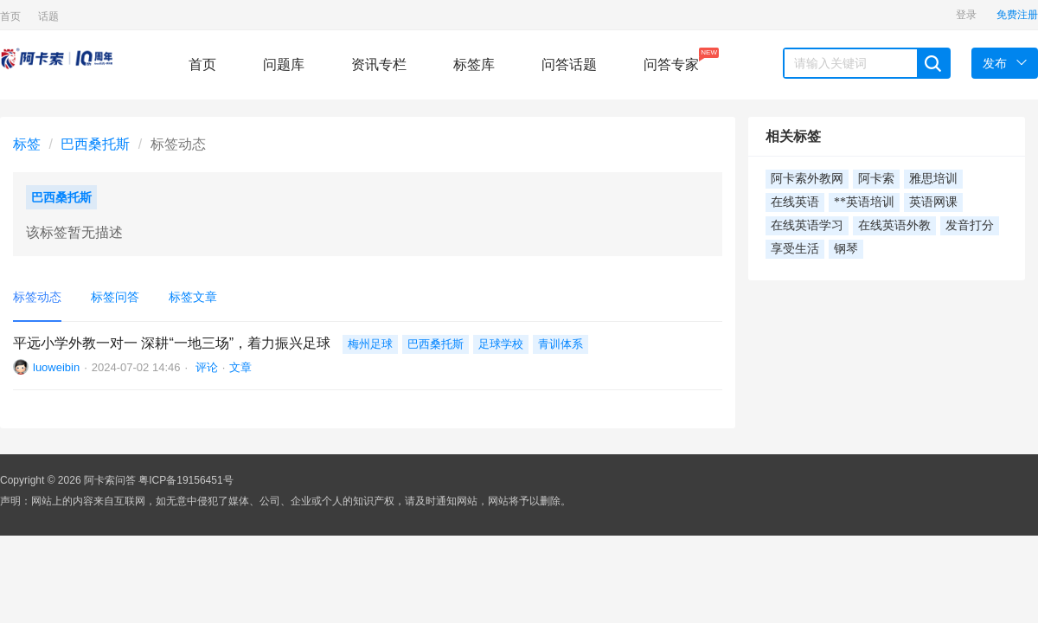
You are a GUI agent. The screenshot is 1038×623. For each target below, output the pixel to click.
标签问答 (115, 297)
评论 (205, 367)
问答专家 (671, 60)
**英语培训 (864, 202)
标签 (27, 144)
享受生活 (795, 248)
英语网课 (933, 202)
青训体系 (560, 343)
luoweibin (56, 367)
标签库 (474, 64)
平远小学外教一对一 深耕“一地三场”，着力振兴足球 (171, 343)
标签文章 (193, 297)
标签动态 (37, 297)
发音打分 (969, 225)
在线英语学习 (807, 225)
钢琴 (846, 248)
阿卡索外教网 (807, 178)
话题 (48, 16)
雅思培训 (933, 178)
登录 (966, 15)
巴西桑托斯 (95, 144)
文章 (240, 367)
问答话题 (569, 64)
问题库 (283, 64)
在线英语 (795, 202)
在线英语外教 (894, 225)
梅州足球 (370, 343)
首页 (10, 16)
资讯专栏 (379, 64)
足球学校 (500, 343)
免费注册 (1017, 15)
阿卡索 (876, 178)
